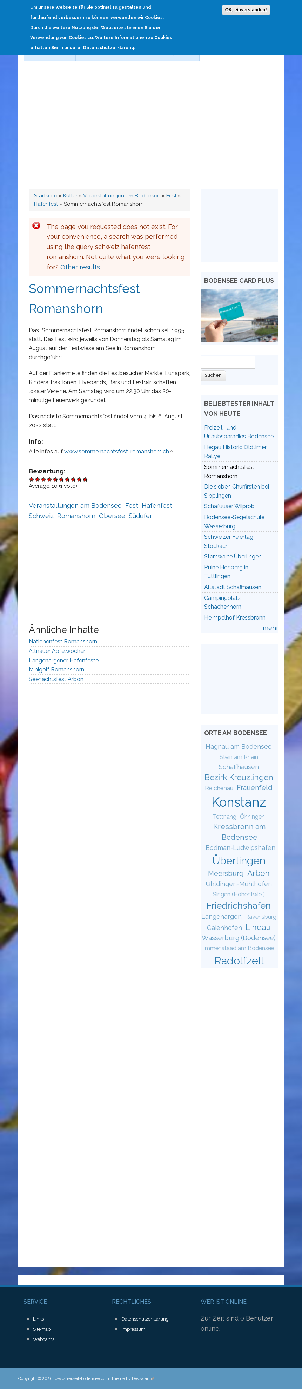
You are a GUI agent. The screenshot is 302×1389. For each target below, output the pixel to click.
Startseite (45, 195)
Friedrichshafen (239, 905)
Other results (80, 267)
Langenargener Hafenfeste (64, 660)
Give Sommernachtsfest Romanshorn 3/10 (44, 479)
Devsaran (143, 1378)
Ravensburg (260, 916)
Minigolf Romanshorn (56, 669)
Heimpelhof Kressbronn (235, 617)
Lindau (258, 927)
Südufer (140, 515)
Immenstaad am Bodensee (238, 948)
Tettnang (224, 816)
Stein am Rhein (239, 757)
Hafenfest (46, 204)
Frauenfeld (255, 788)
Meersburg (226, 873)
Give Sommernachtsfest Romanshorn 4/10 (50, 479)
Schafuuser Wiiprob (229, 506)
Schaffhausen (239, 767)
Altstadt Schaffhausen (232, 587)
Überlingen (239, 860)
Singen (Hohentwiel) (239, 894)
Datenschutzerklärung (145, 1319)
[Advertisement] (151, 118)
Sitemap (42, 1329)
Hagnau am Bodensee (239, 746)
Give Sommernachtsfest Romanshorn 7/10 (68, 479)
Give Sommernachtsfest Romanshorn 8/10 (73, 479)
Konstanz (239, 802)
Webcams (43, 1339)
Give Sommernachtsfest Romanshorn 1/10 (32, 479)
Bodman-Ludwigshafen (240, 847)
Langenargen (221, 916)
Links (38, 1319)
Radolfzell (239, 960)
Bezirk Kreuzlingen (238, 777)
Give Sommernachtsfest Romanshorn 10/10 (85, 479)
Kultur (70, 195)
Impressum (133, 1329)
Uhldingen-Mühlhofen (239, 883)
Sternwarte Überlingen (233, 556)
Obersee (112, 515)
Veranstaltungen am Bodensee (121, 195)
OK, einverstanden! (246, 8)
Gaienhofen (224, 927)
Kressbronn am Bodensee (239, 831)
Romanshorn (76, 515)
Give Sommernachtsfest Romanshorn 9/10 (79, 479)
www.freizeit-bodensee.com (81, 1378)
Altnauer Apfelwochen (58, 651)
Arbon (258, 873)
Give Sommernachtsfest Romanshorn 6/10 (62, 479)
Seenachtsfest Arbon (56, 679)
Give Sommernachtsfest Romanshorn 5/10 (56, 479)
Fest (171, 195)
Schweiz (41, 515)
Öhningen (252, 816)
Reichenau (219, 788)
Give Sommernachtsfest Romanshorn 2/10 (38, 479)
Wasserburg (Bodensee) (239, 938)
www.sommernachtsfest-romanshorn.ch (118, 451)
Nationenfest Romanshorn (63, 641)
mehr (270, 627)
